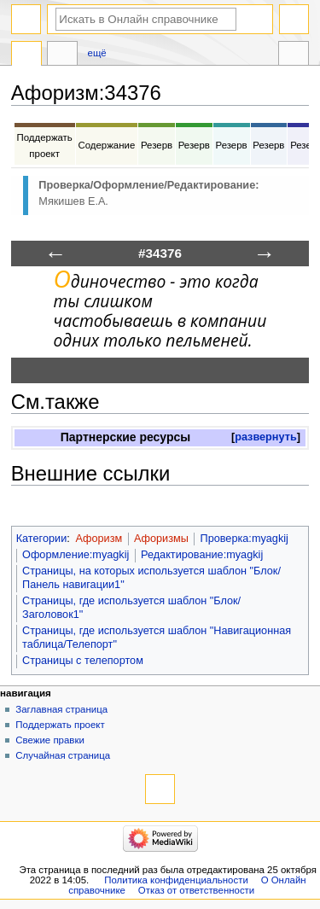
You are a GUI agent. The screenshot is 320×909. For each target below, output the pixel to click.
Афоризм (98, 539)
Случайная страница (62, 755)
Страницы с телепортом (82, 661)
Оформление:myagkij (75, 555)
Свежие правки (49, 740)
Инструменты (293, 55)
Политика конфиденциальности (176, 880)
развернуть (266, 437)
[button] (265, 437)
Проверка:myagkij (244, 539)
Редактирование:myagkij (202, 555)
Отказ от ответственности (196, 890)
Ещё (97, 53)
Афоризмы (161, 539)
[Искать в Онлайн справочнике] (145, 19)
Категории (41, 539)
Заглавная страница (61, 709)
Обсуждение (62, 55)
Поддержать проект (59, 725)
